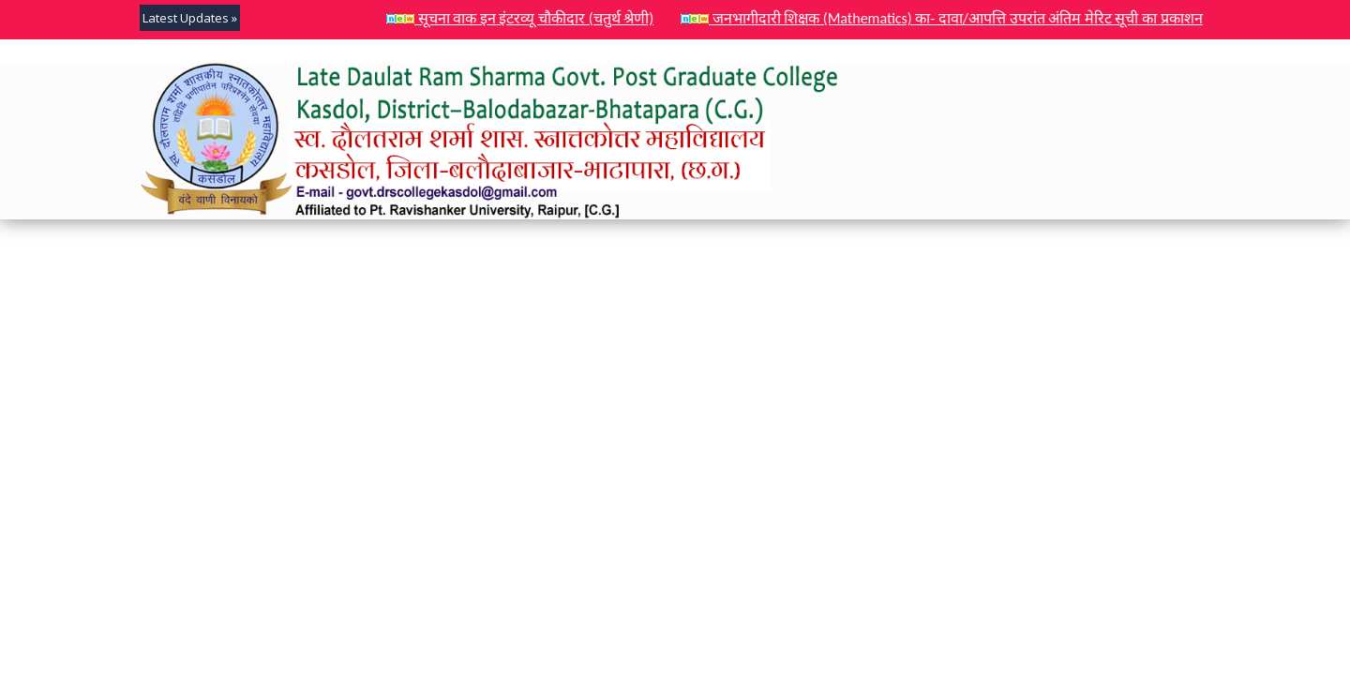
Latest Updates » (189, 17)
